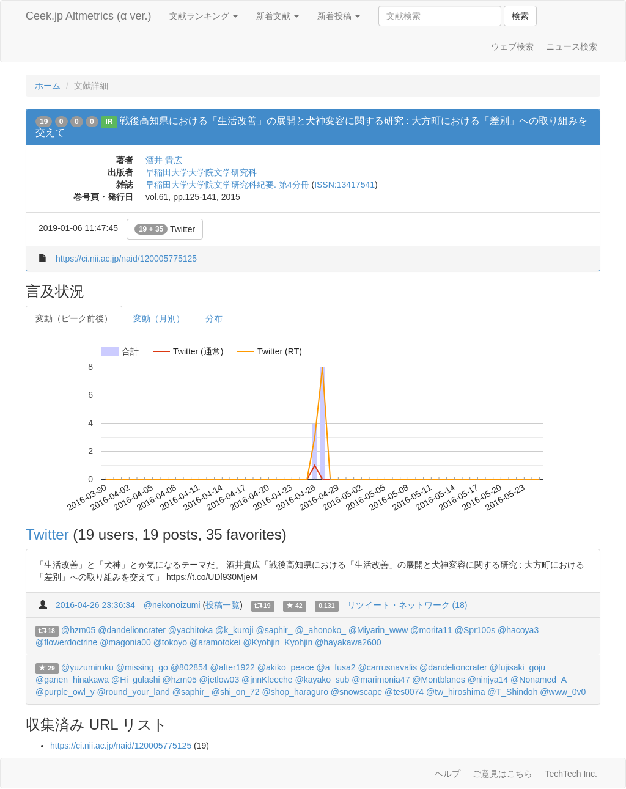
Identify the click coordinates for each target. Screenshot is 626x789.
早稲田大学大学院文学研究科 (201, 172)
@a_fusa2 (336, 667)
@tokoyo (170, 642)
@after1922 (232, 667)
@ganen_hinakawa (72, 679)
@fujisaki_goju (517, 667)
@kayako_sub (322, 679)
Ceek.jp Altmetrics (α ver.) (88, 16)
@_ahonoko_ (320, 630)
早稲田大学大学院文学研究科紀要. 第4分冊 (227, 184)
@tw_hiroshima (455, 692)
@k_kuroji (234, 630)
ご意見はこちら (502, 774)
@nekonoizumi (172, 605)
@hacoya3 (518, 630)
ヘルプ (447, 774)
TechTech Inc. (571, 774)
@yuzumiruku (87, 667)
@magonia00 (125, 642)
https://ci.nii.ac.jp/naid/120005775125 (126, 258)
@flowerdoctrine (66, 642)
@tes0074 (404, 692)
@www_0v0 (563, 692)
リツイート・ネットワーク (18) (407, 605)
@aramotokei (215, 642)
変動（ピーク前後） (73, 318)
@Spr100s (475, 630)
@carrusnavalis (387, 667)
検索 (520, 16)
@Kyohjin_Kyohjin (277, 642)
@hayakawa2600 (348, 642)
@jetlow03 (219, 679)
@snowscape (356, 692)
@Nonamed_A (538, 679)
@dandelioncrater (132, 630)
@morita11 (431, 630)
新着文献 (277, 16)
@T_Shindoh (513, 692)
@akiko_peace (285, 667)
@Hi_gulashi (135, 679)
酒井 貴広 (163, 160)
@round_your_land (133, 692)
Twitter (164, 229)
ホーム (48, 85)
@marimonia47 (381, 679)
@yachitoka (190, 630)
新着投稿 (338, 16)
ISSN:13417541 (344, 184)
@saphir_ (274, 630)
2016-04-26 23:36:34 (95, 605)
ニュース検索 (571, 46)
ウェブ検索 (512, 46)
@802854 (189, 667)
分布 (214, 318)
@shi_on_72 (236, 692)
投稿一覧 (222, 605)
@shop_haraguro (295, 692)
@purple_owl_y (65, 692)
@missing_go (142, 667)
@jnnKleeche (267, 679)
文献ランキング (203, 16)
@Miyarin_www (378, 630)
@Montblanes (438, 679)
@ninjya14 (488, 679)
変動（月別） (159, 318)
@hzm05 (78, 630)
